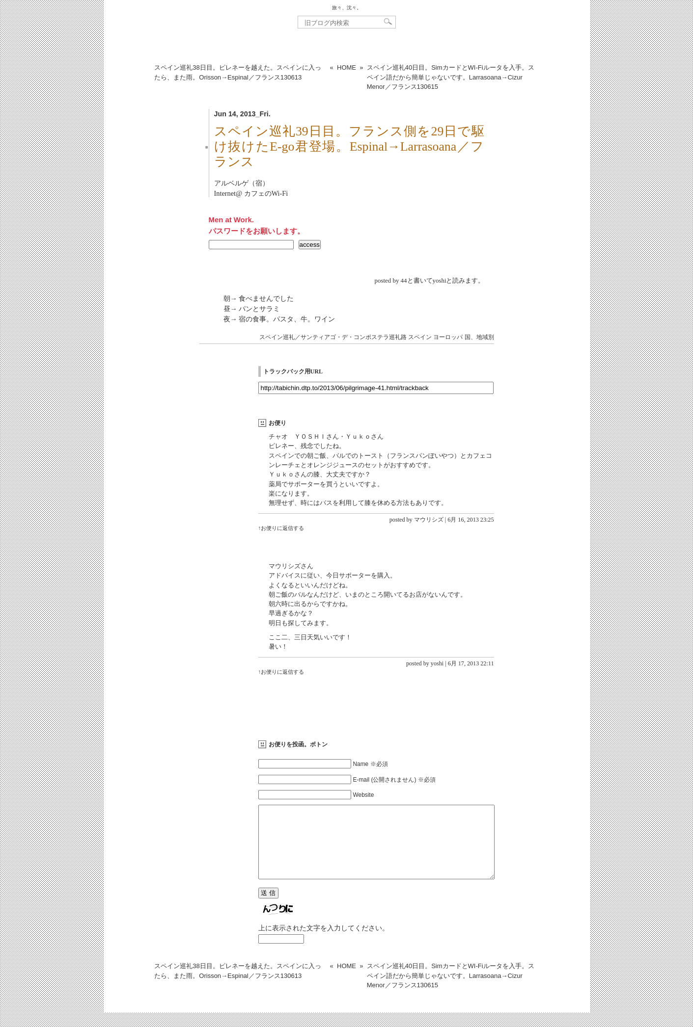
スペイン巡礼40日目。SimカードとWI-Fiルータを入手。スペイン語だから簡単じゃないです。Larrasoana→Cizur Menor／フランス (450, 77)
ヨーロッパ (448, 337)
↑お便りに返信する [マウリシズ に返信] (281, 528)
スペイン (420, 337)
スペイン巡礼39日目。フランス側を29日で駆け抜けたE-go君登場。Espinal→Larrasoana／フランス (349, 146)
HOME (346, 67)
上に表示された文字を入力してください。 (323, 943)
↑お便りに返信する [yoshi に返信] (281, 672)
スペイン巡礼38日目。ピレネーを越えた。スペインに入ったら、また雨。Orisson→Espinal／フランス (237, 72)
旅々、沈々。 (346, 7)
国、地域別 (479, 337)
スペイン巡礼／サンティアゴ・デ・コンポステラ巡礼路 (333, 337)
